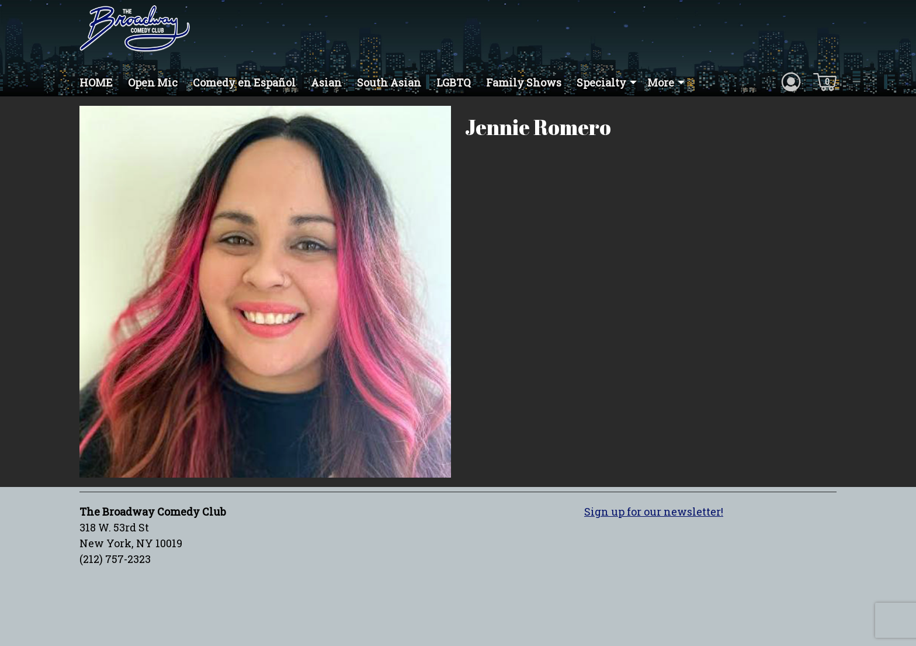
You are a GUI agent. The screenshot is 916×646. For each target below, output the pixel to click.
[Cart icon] (825, 81)
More (660, 82)
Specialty (601, 82)
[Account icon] (791, 81)
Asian (326, 82)
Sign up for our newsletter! (653, 512)
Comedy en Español (244, 82)
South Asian (389, 82)
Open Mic (153, 82)
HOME (96, 82)
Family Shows (523, 82)
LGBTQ (453, 82)
